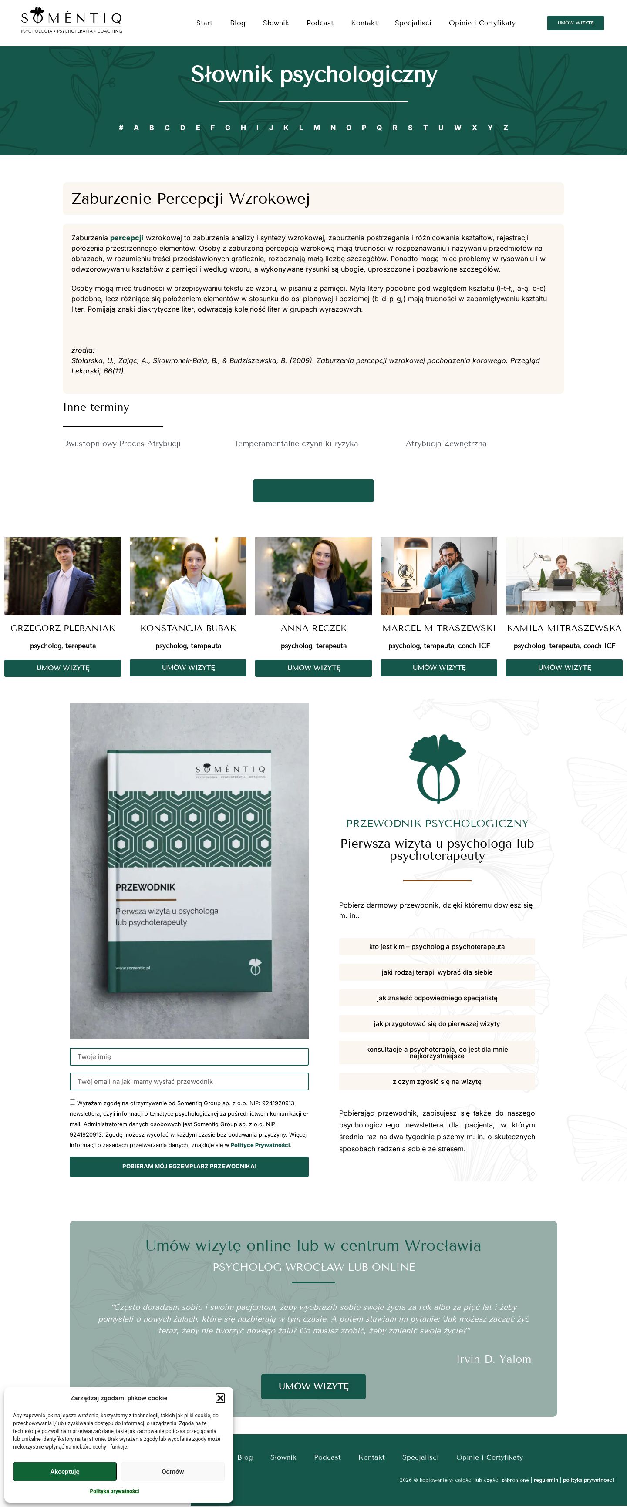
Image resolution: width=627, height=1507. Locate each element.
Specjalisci (413, 23)
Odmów (173, 1472)
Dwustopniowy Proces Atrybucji (122, 443)
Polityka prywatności (114, 1491)
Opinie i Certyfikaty (482, 23)
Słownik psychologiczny (314, 74)
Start (204, 23)
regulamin (546, 1481)
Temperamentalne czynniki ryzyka (296, 443)
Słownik (276, 23)
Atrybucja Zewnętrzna (446, 443)
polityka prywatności (588, 1481)
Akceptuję (64, 1472)
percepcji (127, 237)
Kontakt (364, 23)
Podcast (320, 23)
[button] (220, 1398)
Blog (238, 23)
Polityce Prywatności (260, 1147)
